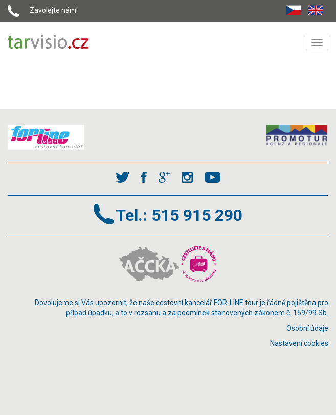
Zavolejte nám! (54, 10)
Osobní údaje (307, 328)
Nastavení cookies (299, 343)
